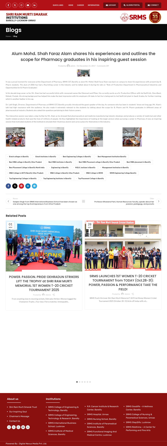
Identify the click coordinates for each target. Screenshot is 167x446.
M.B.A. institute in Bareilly (85, 168)
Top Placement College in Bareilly (91, 178)
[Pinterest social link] (21, 186)
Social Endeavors (30, 271)
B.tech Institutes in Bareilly (45, 157)
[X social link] (14, 5)
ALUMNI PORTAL (132, 5)
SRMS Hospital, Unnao (98, 414)
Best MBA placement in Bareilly (139, 162)
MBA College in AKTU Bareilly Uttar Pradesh (26, 173)
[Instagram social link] (21, 5)
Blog (15, 36)
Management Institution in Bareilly (115, 168)
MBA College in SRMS (94, 173)
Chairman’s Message (19, 416)
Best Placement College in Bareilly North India (26, 168)
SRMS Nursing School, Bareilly (101, 419)
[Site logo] (26, 17)
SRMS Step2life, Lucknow (138, 422)
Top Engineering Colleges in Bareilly (23, 178)
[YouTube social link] (28, 5)
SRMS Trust (60, 271)
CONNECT (153, 5)
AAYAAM (111, 5)
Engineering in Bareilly (59, 168)
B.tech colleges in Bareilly (19, 157)
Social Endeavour (47, 271)
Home (8, 36)
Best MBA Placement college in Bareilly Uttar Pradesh (99, 162)
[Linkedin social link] (34, 5)
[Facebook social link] (8, 5)
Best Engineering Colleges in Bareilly (77, 157)
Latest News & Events (63, 47)
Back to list (83, 201)
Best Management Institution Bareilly (112, 157)
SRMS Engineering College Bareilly (123, 173)
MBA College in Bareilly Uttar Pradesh (64, 173)
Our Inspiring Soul (18, 411)
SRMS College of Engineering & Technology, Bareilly (95, 47)
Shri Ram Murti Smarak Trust (23, 407)
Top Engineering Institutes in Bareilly (57, 178)
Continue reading (44, 306)
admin (72, 66)
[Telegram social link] (34, 186)
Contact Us (14, 421)
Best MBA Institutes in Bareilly (60, 162)
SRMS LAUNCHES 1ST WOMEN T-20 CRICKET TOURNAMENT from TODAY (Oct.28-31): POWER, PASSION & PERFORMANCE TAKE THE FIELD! (123, 282)
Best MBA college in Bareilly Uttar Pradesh (25, 162)
